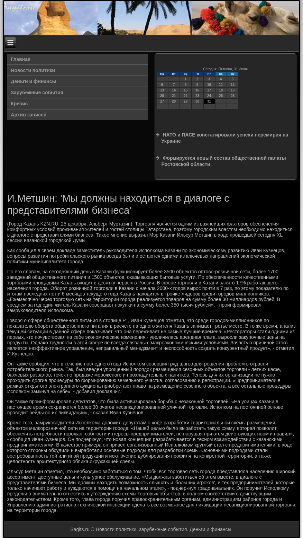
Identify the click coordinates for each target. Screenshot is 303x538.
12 (233, 85)
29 (185, 101)
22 (185, 96)
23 (197, 96)
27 (162, 101)
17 (209, 90)
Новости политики (33, 70)
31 (209, 101)
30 (197, 101)
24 (209, 96)
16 (197, 90)
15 (185, 90)
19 (233, 90)
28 (174, 101)
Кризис (19, 103)
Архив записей (28, 114)
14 (174, 90)
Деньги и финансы (33, 81)
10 (209, 85)
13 (162, 90)
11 (221, 85)
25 (221, 96)
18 (221, 90)
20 (162, 96)
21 (174, 96)
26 (233, 96)
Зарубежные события (37, 92)
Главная (20, 59)
